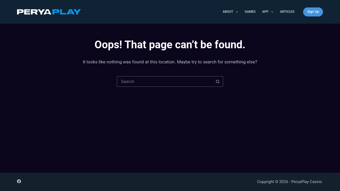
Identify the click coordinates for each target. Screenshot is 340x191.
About (231, 12)
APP (268, 12)
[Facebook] (19, 181)
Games (250, 12)
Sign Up (313, 12)
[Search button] (217, 81)
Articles (287, 12)
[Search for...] (164, 81)
